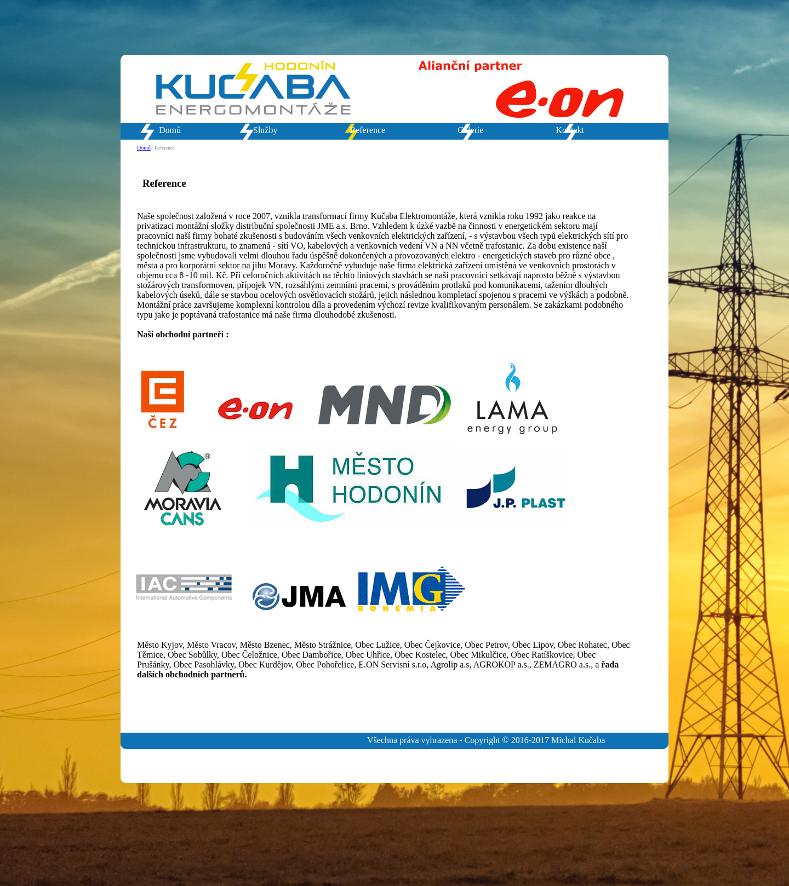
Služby (265, 130)
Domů (170, 130)
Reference (367, 130)
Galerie (470, 130)
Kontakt (570, 130)
